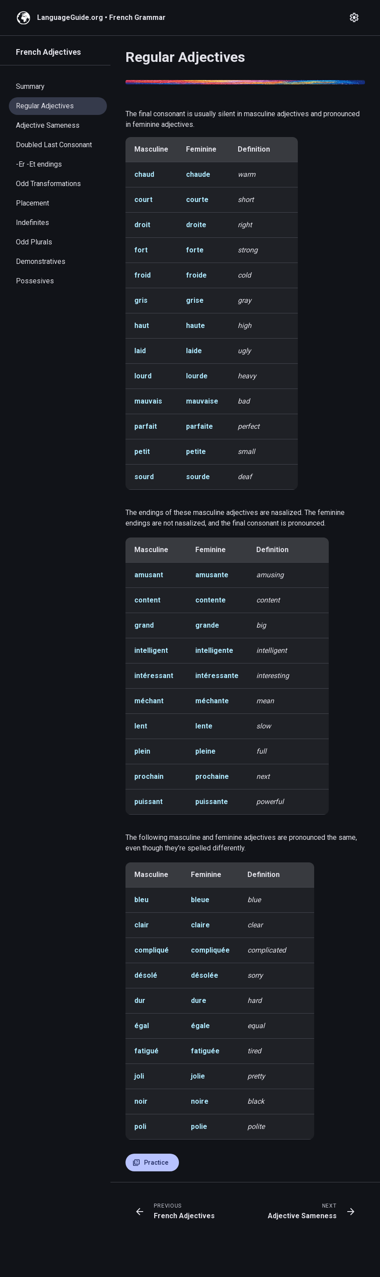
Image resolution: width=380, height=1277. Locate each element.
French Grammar (137, 17)
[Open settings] (354, 18)
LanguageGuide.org (70, 17)
